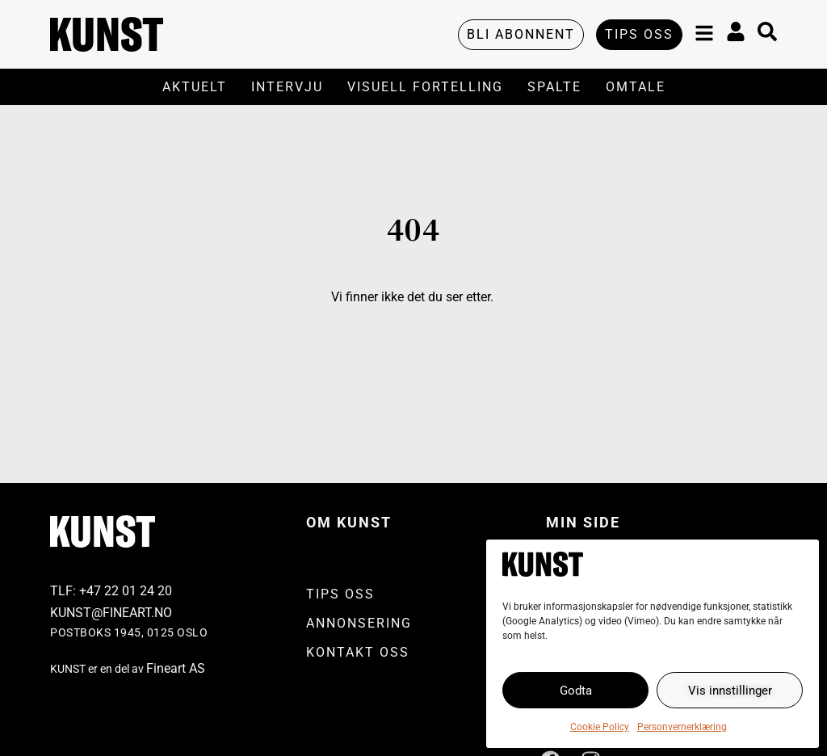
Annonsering (359, 623)
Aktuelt (194, 86)
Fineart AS (175, 668)
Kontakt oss (357, 652)
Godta (576, 690)
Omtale (635, 86)
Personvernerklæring (682, 727)
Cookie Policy (599, 727)
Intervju (287, 86)
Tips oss (340, 594)
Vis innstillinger (730, 690)
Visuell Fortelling (425, 86)
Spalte (554, 86)
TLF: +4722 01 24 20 (111, 590)
